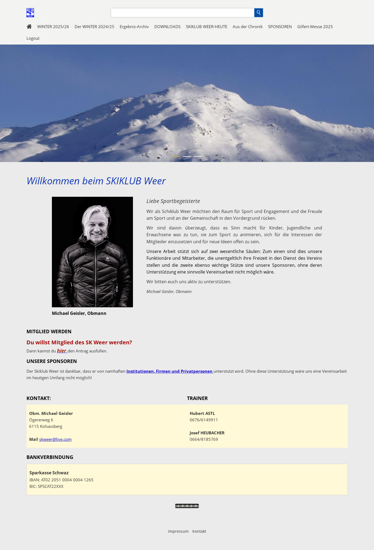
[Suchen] (182, 12)
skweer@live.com (55, 439)
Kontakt (199, 531)
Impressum (178, 531)
